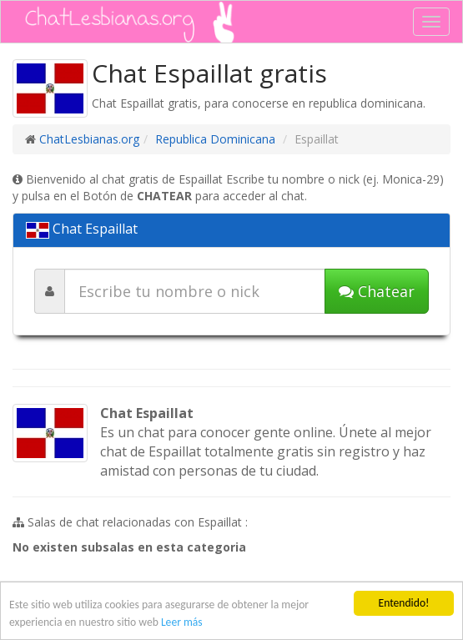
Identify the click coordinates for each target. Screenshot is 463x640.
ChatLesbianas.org (89, 139)
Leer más (182, 622)
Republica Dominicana (215, 139)
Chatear (377, 291)
